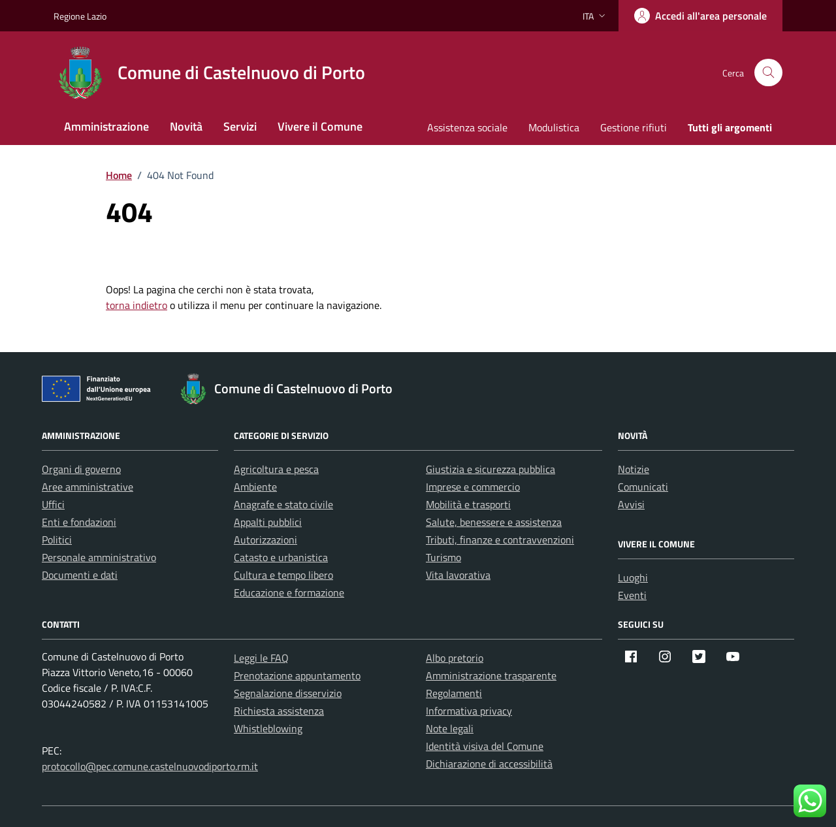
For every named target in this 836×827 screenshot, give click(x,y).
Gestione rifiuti (633, 127)
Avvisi (631, 504)
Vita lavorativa (458, 575)
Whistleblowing (268, 728)
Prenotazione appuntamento (297, 675)
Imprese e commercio (473, 487)
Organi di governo (81, 469)
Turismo (443, 557)
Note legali (450, 728)
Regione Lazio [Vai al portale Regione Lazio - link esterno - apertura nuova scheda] (80, 16)
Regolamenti (454, 693)
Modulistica (553, 127)
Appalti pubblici (268, 522)
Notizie (633, 469)
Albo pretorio (454, 658)
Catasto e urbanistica (281, 557)
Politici (57, 539)
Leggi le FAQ (261, 658)
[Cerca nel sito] (768, 73)
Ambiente (255, 487)
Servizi (240, 126)
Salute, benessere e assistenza (494, 522)
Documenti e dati (80, 575)
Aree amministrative (87, 487)
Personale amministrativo (99, 557)
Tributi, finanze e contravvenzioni (500, 539)
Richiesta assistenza (279, 711)
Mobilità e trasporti (468, 504)
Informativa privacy (469, 711)
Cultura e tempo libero (283, 575)
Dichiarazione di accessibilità (489, 763)
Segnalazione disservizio (288, 693)
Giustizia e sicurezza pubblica (490, 469)
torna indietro (136, 305)
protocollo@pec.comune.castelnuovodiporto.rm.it (150, 766)
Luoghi (633, 577)
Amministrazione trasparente (491, 675)
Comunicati (643, 487)
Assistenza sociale (467, 127)
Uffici (53, 504)
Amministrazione (106, 126)
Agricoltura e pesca (276, 469)
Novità (186, 126)
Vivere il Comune (320, 126)
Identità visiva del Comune (484, 746)
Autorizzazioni (265, 539)
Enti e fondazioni (79, 522)
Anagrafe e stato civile (283, 504)
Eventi (632, 595)
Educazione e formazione (289, 592)
